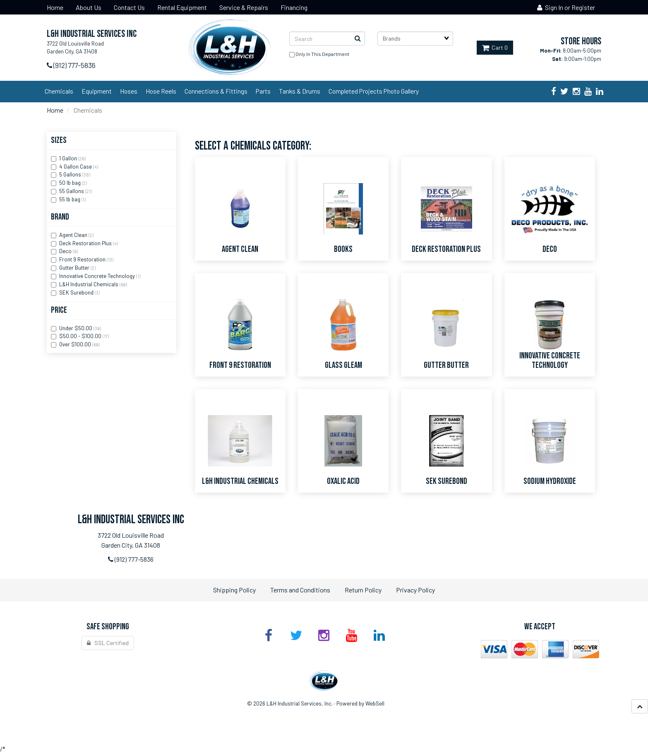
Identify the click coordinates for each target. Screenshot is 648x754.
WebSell (374, 703)
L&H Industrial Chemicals (89, 284)
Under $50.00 (76, 328)
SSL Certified (108, 642)
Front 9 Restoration (83, 259)
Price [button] (59, 310)
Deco (66, 251)
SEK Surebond (77, 292)
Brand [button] (60, 217)
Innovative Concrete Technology (97, 276)
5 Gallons (70, 174)
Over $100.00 (75, 344)
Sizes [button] (59, 140)
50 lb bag (70, 182)
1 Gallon (68, 158)
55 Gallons (72, 191)
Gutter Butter (75, 267)
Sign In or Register (566, 7)
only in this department (319, 55)
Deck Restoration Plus (86, 243)
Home (55, 110)
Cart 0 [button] (495, 47)
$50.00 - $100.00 (81, 336)
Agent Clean (74, 235)
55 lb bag (70, 199)
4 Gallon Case (76, 166)
